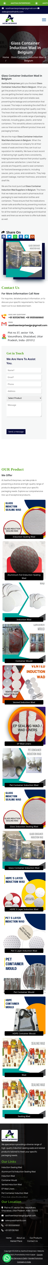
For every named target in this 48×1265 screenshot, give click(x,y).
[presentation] (25, 424)
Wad (24, 1074)
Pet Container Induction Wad (24, 785)
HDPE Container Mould (23, 1033)
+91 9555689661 (35, 317)
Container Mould (24, 660)
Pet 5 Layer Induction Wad (24, 950)
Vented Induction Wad (24, 702)
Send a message (16, 431)
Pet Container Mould (24, 992)
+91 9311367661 (16, 317)
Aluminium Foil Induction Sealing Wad (19, 1171)
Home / (6, 59)
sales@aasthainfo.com (14, 1220)
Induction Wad (24, 619)
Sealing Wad (24, 1116)
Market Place (16, 1241)
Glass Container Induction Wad (24, 867)
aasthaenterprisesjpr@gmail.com (20, 8)
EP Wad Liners (24, 743)
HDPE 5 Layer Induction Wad (24, 909)
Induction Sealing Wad (24, 536)
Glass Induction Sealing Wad (24, 826)
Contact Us (32, 1241)
